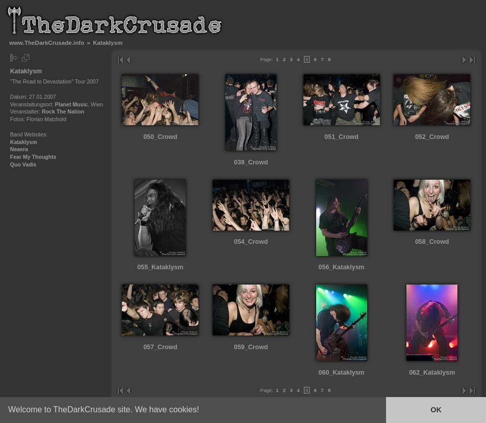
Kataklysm (23, 142)
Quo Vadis (23, 164)
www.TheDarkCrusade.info (46, 42)
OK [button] (436, 410)
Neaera (19, 149)
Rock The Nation (63, 111)
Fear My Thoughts (33, 157)
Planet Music (71, 104)
